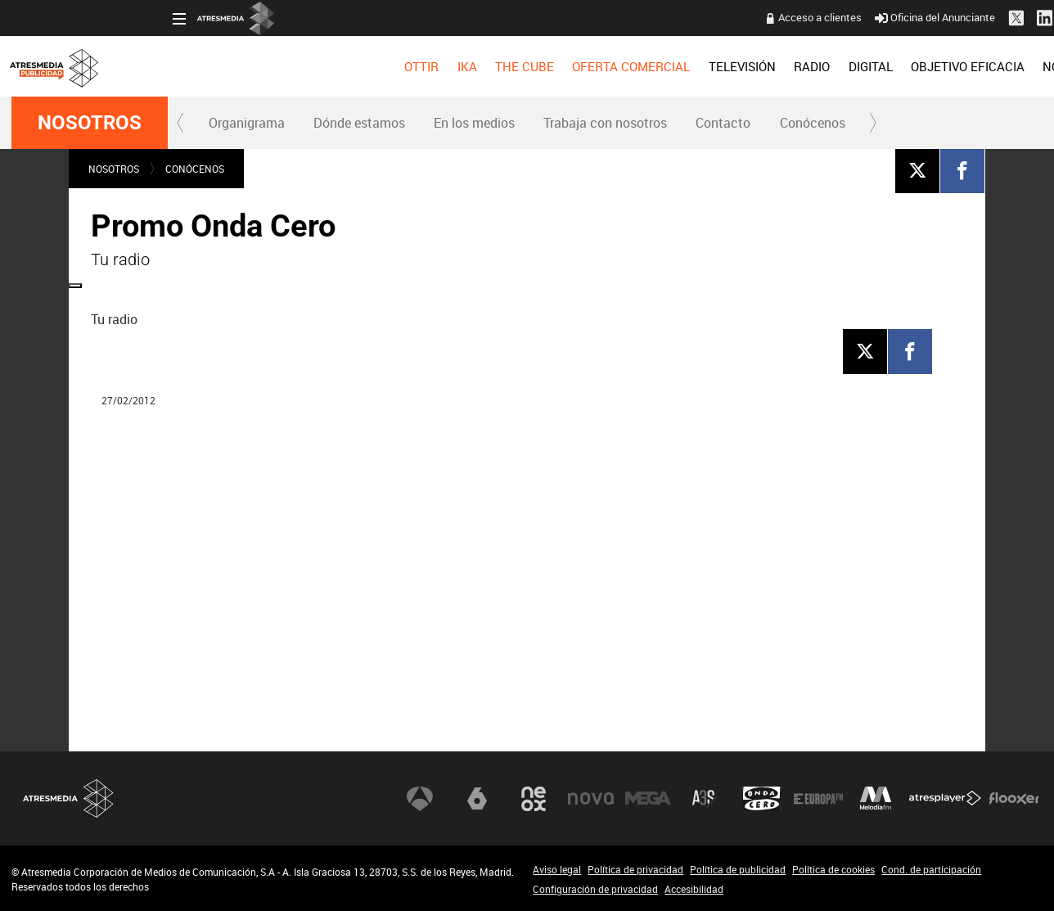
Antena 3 (419, 799)
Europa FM (818, 799)
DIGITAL (709, 66)
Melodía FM (875, 799)
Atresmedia (68, 798)
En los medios (474, 123)
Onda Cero (761, 799)
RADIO (651, 66)
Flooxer (1013, 799)
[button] (181, 123)
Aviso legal (557, 869)
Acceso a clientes (658, 17)
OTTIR (260, 66)
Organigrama (247, 123)
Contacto (723, 123)
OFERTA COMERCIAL (470, 66)
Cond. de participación (931, 869)
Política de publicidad (738, 869)
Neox (533, 799)
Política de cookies (833, 869)
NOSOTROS (913, 66)
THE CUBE (363, 66)
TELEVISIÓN (581, 66)
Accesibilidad (693, 888)
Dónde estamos (359, 123)
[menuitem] (260, 66)
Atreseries (704, 799)
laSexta (477, 799)
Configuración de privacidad (595, 888)
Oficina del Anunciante (774, 17)
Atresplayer (945, 799)
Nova (590, 799)
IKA (306, 66)
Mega (648, 799)
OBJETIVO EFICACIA (806, 66)
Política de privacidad (635, 869)
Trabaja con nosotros (605, 123)
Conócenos (812, 123)
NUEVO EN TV (1003, 66)
